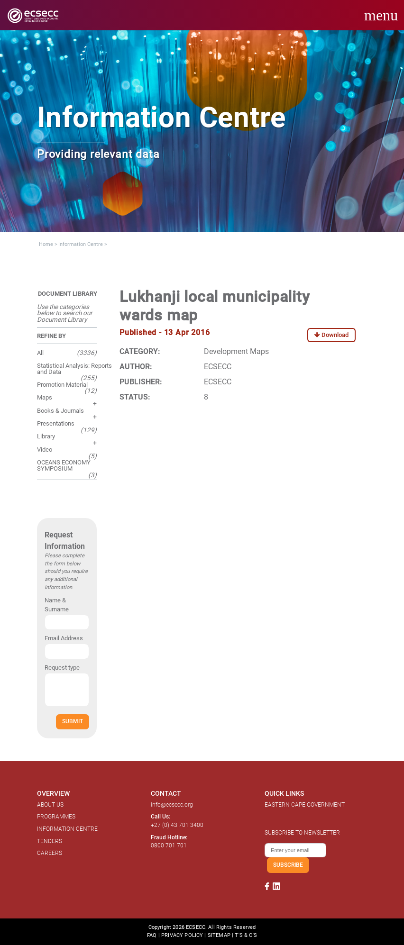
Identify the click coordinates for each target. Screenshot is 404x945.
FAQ (151, 935)
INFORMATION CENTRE (67, 829)
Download (331, 334)
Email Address (64, 638)
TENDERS (49, 841)
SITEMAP (219, 935)
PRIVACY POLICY (182, 935)
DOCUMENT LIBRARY (67, 293)
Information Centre (80, 244)
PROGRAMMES (56, 816)
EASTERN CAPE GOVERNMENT (305, 804)
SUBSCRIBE (288, 864)
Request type (62, 667)
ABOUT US (50, 804)
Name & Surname (57, 605)
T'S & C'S (246, 935)
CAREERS (49, 853)
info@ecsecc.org (172, 804)
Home (46, 244)
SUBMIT (72, 721)
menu (381, 15)
